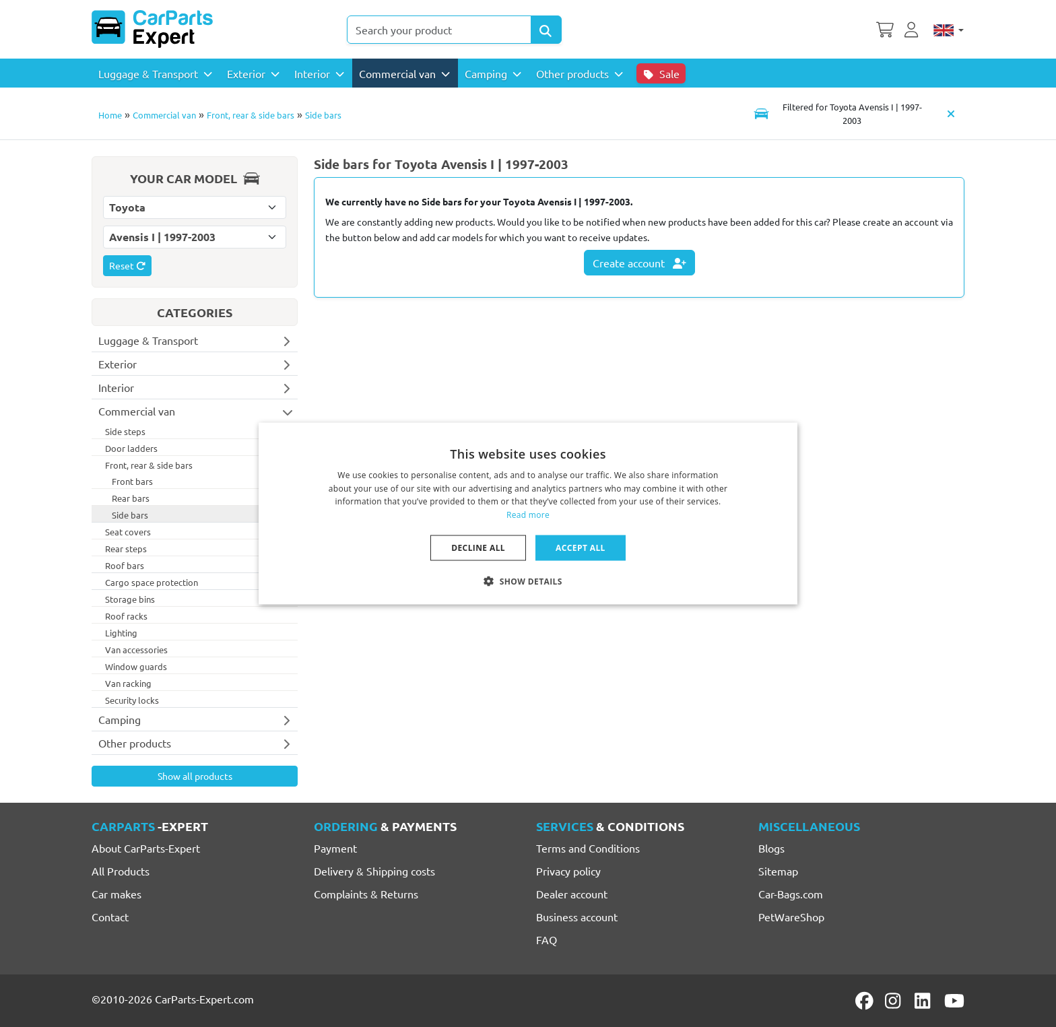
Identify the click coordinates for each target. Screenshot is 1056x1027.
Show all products (195, 776)
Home (110, 115)
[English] (948, 30)
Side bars (323, 115)
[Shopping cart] (885, 28)
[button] (528, 581)
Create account (639, 262)
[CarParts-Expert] (152, 29)
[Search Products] (546, 29)
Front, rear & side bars (250, 115)
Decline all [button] (478, 548)
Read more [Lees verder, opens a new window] (528, 515)
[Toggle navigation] (841, 113)
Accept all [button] (580, 548)
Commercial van (164, 115)
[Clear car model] (950, 113)
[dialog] (528, 513)
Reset (127, 265)
